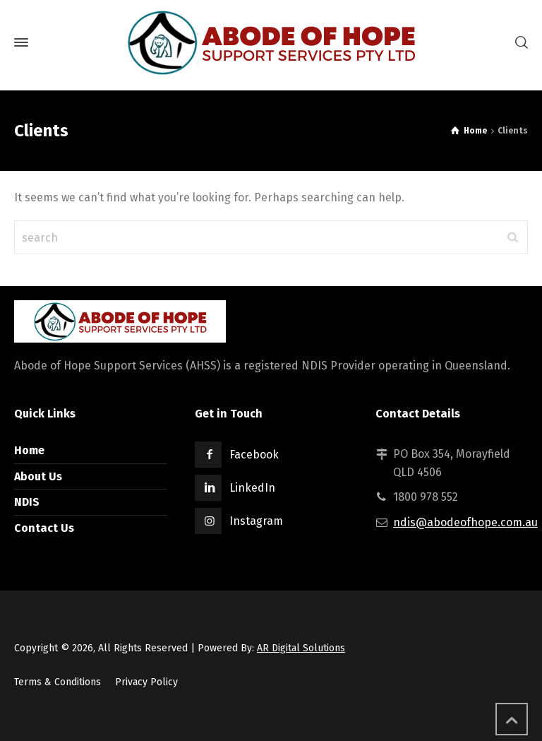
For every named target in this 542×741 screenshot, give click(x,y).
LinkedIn (252, 487)
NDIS (27, 502)
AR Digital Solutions (301, 648)
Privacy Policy (146, 682)
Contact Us (44, 528)
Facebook (254, 454)
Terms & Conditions (57, 682)
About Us (38, 476)
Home (29, 450)
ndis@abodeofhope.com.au (465, 522)
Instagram (256, 521)
